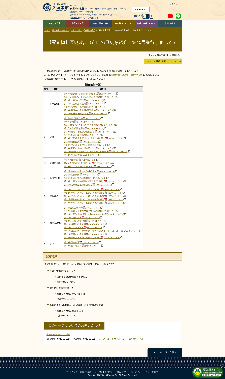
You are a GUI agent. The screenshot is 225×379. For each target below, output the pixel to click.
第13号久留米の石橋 (84, 100)
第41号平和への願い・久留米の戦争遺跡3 (95, 199)
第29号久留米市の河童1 (86, 178)
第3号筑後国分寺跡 (83, 118)
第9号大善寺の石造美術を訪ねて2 (91, 97)
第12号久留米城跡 (83, 135)
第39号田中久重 (82, 242)
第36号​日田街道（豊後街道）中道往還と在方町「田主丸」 (103, 231)
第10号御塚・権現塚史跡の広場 (90, 131)
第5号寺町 (79, 122)
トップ (47, 30)
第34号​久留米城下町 (84, 227)
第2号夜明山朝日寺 (83, 207)
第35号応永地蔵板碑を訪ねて (89, 184)
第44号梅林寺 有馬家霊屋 (87, 113)
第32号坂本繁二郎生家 (85, 107)
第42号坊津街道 (82, 155)
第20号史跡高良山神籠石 (86, 145)
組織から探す (86, 372)
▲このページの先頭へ (164, 352)
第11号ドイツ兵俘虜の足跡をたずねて (93, 189)
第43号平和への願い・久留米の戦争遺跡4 (95, 203)
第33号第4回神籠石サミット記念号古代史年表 (97, 151)
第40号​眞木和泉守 (83, 246)
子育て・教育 (78, 23)
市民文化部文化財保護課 (58, 334)
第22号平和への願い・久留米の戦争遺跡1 (94, 193)
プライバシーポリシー (133, 372)
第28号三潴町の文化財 (85, 221)
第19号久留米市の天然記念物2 (89, 166)
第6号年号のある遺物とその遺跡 (90, 125)
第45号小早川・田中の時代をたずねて (93, 237)
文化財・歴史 (76, 30)
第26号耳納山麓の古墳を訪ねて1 (90, 148)
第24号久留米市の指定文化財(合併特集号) (95, 214)
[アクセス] (122, 8)
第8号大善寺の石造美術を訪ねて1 (91, 93)
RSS (119, 372)
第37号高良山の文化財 (85, 234)
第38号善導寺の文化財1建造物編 (90, 110)
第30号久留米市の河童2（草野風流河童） (95, 181)
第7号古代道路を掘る (85, 128)
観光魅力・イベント (124, 23)
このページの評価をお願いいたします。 (163, 61)
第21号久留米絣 (82, 174)
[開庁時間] (74, 18)
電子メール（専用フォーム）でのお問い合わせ (121, 339)
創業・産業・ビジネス (147, 23)
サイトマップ (71, 372)
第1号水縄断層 (81, 160)
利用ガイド (109, 372)
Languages (140, 9)
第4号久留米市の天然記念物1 (89, 163)
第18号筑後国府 (82, 141)
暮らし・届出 (55, 23)
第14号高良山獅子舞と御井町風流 (90, 171)
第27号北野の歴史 (83, 217)
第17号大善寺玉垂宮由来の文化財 (91, 211)
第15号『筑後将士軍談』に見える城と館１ (95, 138)
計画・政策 (170, 23)
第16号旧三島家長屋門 (85, 103)
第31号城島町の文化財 (85, 224)
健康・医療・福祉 (101, 23)
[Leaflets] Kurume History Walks (127, 74)
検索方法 (173, 4)
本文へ (73, 5)
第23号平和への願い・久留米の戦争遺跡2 (95, 196)
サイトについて (152, 372)
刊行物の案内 (89, 30)
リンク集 (98, 372)
